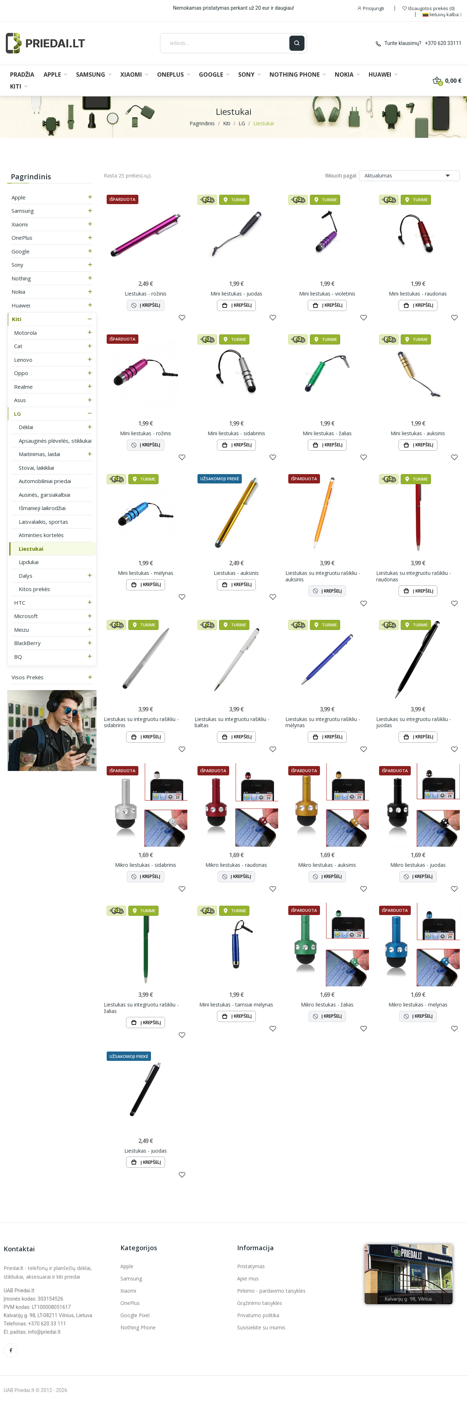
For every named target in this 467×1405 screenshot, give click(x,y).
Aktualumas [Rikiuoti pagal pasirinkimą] (409, 175)
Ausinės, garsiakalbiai (44, 494)
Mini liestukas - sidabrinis (236, 433)
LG (17, 413)
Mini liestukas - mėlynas (145, 573)
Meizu (21, 629)
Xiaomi (20, 224)
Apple (19, 197)
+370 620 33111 (443, 43)
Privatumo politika (258, 1315)
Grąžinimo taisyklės (259, 1303)
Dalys (25, 575)
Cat (18, 346)
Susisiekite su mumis (261, 1327)
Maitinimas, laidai (39, 454)
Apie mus (248, 1278)
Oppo (21, 373)
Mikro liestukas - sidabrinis (145, 865)
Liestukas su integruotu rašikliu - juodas (413, 722)
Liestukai (31, 548)
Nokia (18, 291)
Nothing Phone (138, 1327)
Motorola (25, 332)
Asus (20, 400)
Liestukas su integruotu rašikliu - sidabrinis (141, 722)
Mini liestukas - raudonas (418, 294)
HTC (19, 602)
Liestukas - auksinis (236, 573)
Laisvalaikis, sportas (43, 521)
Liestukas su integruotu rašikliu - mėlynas (322, 722)
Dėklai (26, 427)
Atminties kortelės (41, 535)
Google (21, 251)
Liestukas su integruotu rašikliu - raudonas (413, 576)
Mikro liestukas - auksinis (327, 865)
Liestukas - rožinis (145, 294)
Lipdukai (29, 562)
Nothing (21, 278)
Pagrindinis (31, 176)
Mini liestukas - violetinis (327, 294)
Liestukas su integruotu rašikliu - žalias (141, 1007)
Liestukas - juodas (145, 1151)
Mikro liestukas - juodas (418, 865)
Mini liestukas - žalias (327, 433)
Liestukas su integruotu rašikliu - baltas (232, 722)
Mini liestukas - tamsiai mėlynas (236, 1004)
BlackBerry (27, 643)
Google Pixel (135, 1315)
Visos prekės (28, 677)
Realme (23, 386)
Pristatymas (251, 1266)
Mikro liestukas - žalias (327, 1004)
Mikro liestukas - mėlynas (418, 1004)
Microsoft (26, 616)
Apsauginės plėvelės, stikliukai (55, 440)
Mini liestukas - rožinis (145, 433)
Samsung (23, 210)
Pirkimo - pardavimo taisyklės (271, 1290)
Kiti (16, 319)
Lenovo (23, 359)
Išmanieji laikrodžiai (42, 508)
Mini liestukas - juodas (236, 294)
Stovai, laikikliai (36, 467)
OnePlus (22, 237)
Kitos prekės (34, 589)
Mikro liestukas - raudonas (236, 865)
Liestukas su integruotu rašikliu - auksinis (322, 576)
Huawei (21, 305)
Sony (17, 264)
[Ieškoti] (225, 43)
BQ (18, 656)
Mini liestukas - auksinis (418, 433)
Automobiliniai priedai (45, 481)
